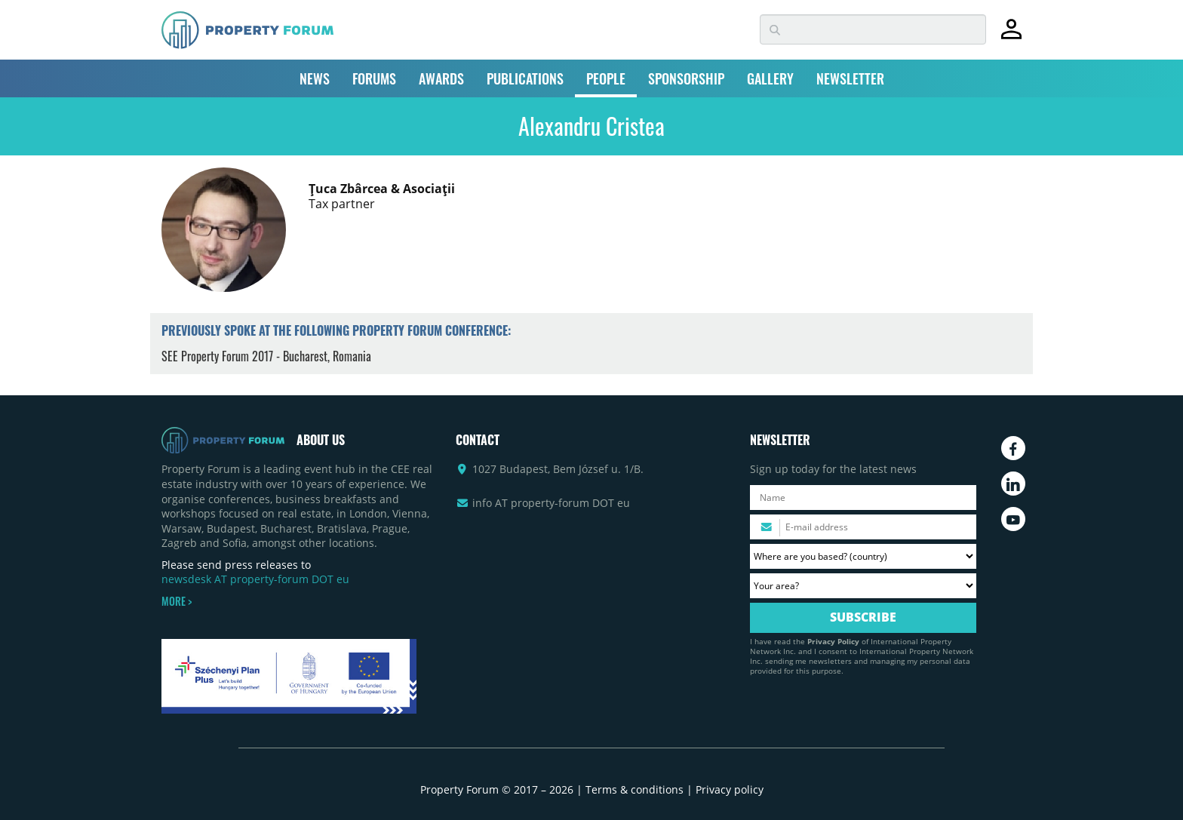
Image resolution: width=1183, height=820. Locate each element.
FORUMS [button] (374, 78)
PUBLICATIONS (525, 78)
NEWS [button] (315, 78)
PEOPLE (605, 78)
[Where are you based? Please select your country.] (863, 556)
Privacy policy (730, 789)
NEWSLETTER (850, 78)
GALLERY (770, 78)
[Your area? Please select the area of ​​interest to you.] (863, 585)
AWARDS (441, 78)
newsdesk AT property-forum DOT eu (255, 579)
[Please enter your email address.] (863, 526)
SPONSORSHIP (686, 78)
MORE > (176, 601)
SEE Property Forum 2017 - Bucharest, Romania (266, 356)
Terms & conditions (634, 789)
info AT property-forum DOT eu (551, 503)
